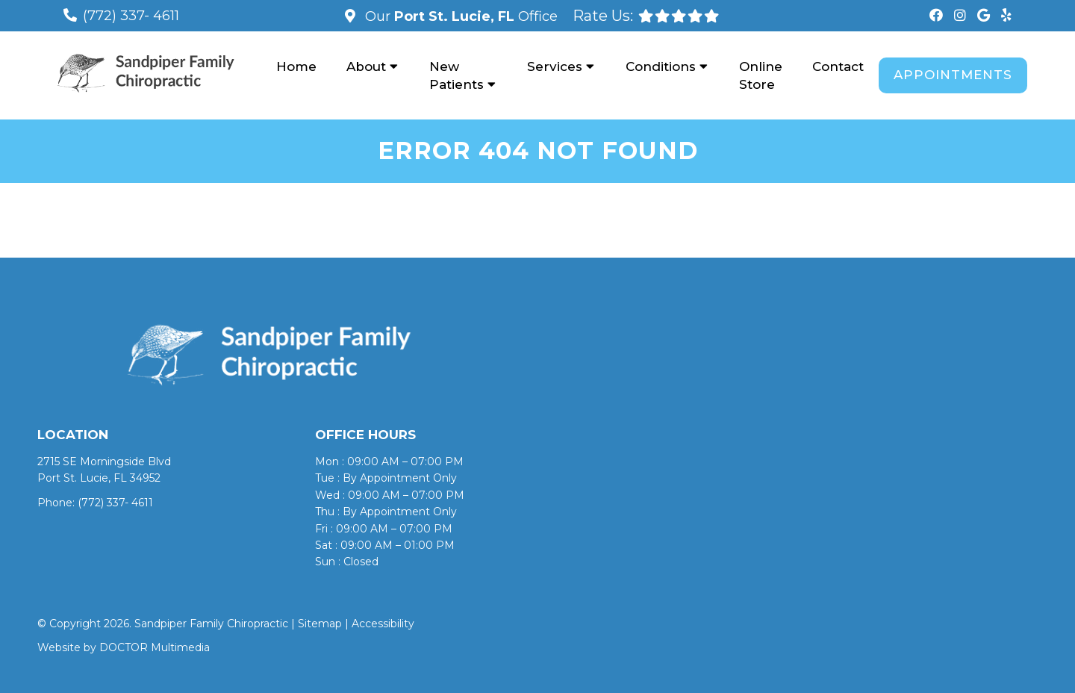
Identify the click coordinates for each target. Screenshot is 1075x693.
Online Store (760, 75)
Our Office (459, 16)
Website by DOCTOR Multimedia (123, 647)
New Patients (456, 75)
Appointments (953, 74)
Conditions (661, 66)
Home (296, 66)
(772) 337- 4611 (131, 15)
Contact (838, 66)
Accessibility (383, 623)
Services (554, 66)
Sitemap (320, 623)
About (366, 66)
